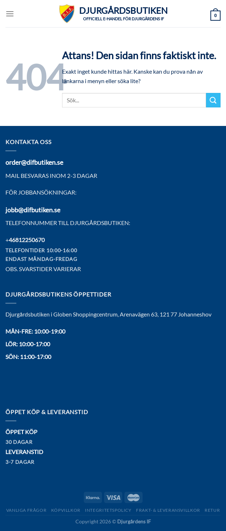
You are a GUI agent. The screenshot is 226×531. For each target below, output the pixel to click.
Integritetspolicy (108, 510)
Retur (212, 510)
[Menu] (9, 14)
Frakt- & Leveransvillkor (168, 510)
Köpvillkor (66, 510)
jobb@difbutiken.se (32, 210)
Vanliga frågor (26, 510)
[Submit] (213, 100)
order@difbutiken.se (34, 162)
